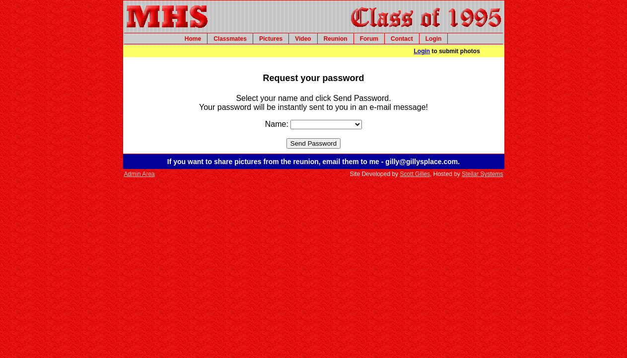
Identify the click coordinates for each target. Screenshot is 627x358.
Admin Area (139, 174)
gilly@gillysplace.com (421, 162)
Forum (369, 38)
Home (193, 38)
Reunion (336, 38)
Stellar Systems (482, 174)
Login (433, 38)
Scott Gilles (415, 174)
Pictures (270, 38)
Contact (402, 38)
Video (303, 38)
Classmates (230, 38)
